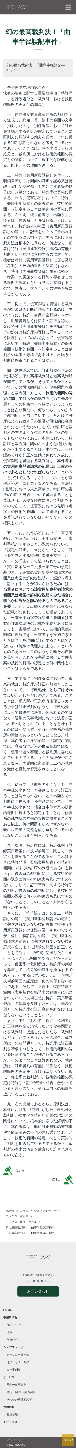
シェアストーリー (14, 1347)
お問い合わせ (38, 1291)
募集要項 (12, 1414)
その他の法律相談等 (19, 1399)
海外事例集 (13, 1369)
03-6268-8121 (42, 1280)
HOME (7, 1309)
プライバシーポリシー (16, 1440)
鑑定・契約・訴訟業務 (20, 1392)
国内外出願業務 (16, 1384)
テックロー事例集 (17, 1354)
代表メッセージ (16, 1324)
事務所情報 (10, 1317)
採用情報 (9, 1407)
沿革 (9, 1332)
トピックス (10, 1422)
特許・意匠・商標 (17, 1362)
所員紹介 (12, 1339)
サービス (9, 1377)
